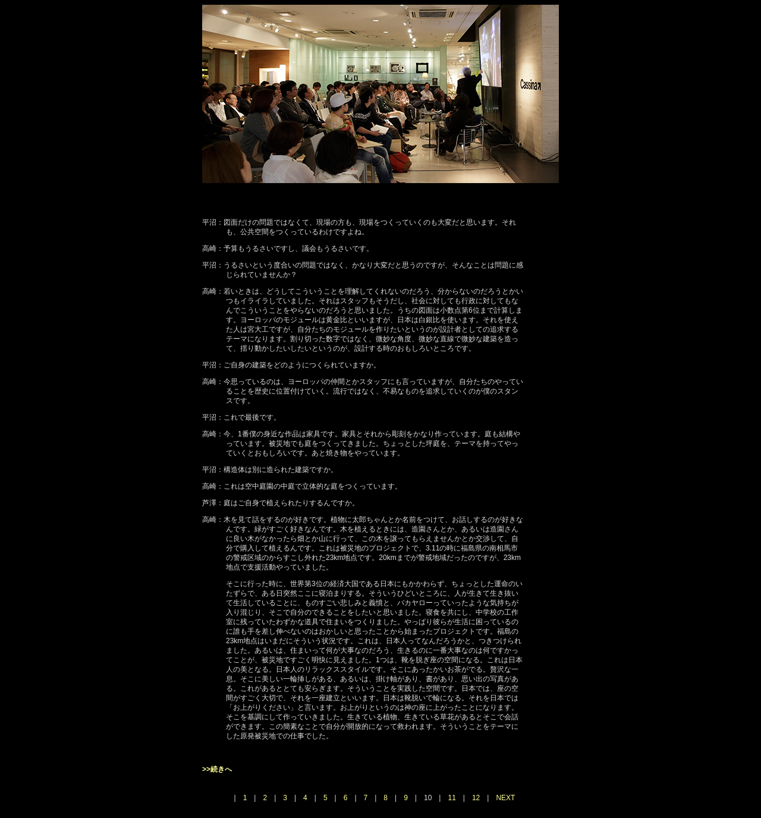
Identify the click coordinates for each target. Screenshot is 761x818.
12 (476, 798)
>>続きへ (217, 769)
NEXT (505, 798)
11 (451, 798)
